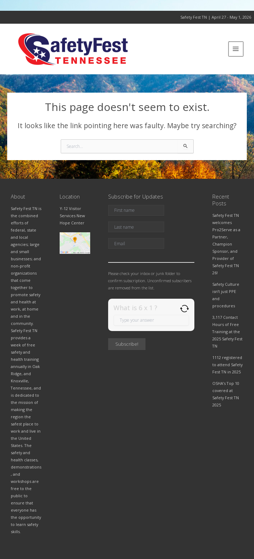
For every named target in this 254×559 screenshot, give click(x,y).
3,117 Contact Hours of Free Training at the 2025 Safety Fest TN (227, 332)
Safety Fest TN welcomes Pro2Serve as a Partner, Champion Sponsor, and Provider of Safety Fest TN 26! (226, 244)
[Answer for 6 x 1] (151, 320)
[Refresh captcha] (184, 308)
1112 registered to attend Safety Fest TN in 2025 (227, 364)
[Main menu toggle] (236, 49)
